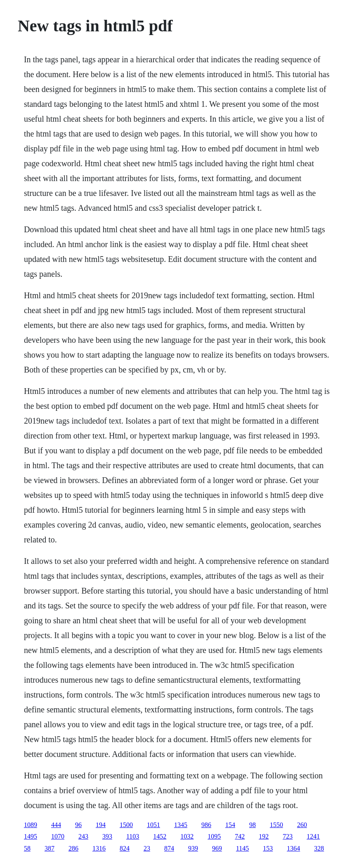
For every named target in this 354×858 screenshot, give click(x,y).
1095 (214, 836)
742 (240, 836)
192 (264, 836)
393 (107, 836)
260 (302, 824)
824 (125, 848)
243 (83, 836)
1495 (30, 836)
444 (56, 824)
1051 (153, 824)
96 (78, 824)
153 (268, 848)
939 (193, 848)
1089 (30, 824)
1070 (57, 836)
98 (252, 824)
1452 (159, 836)
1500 (126, 824)
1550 (276, 824)
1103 (132, 836)
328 (319, 848)
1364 (293, 848)
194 (101, 824)
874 (169, 848)
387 (49, 848)
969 (217, 848)
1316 (99, 848)
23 (147, 848)
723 (288, 836)
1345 (180, 824)
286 (73, 848)
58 (27, 848)
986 (206, 824)
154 (230, 824)
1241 (313, 836)
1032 (187, 836)
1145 (242, 848)
